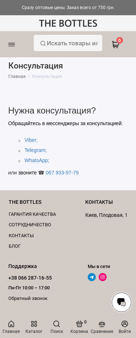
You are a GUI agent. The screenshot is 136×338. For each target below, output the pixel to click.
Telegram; (36, 150)
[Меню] (20, 44)
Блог (15, 246)
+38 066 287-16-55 (30, 278)
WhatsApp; (37, 160)
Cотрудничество (30, 224)
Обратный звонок (28, 298)
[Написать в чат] (121, 302)
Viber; (31, 140)
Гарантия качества (32, 214)
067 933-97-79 (62, 173)
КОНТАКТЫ (21, 235)
